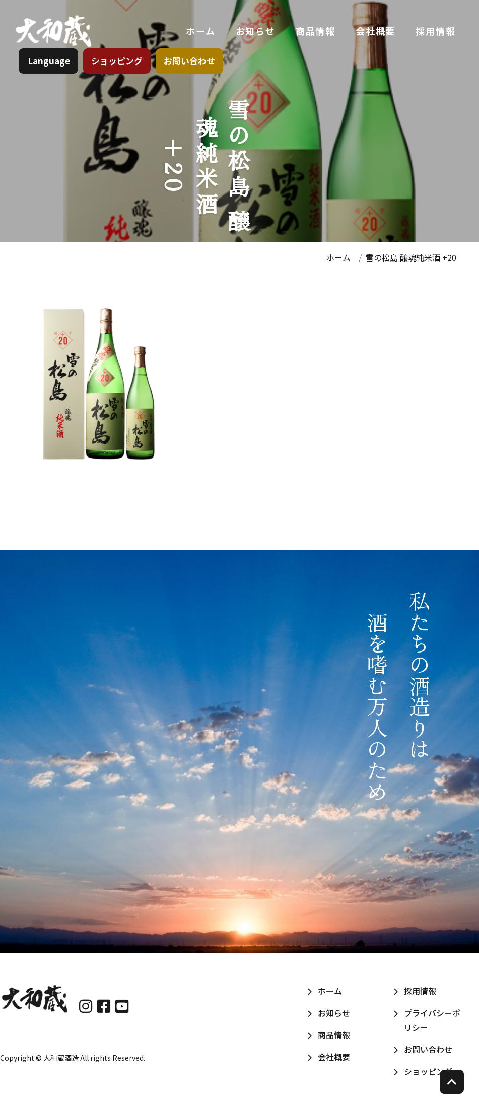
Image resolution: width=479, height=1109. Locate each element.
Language (50, 67)
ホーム (199, 34)
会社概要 (374, 34)
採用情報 (434, 34)
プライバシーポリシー (432, 1020)
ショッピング (118, 67)
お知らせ (253, 34)
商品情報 (313, 34)
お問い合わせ (191, 67)
